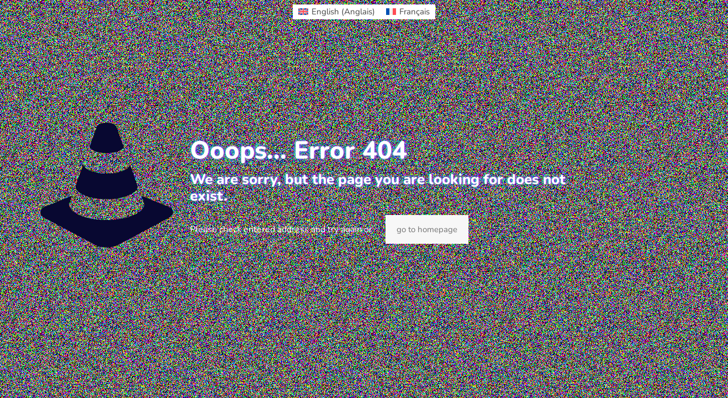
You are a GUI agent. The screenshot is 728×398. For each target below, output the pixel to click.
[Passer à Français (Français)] (408, 11)
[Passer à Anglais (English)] (337, 11)
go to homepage (427, 229)
